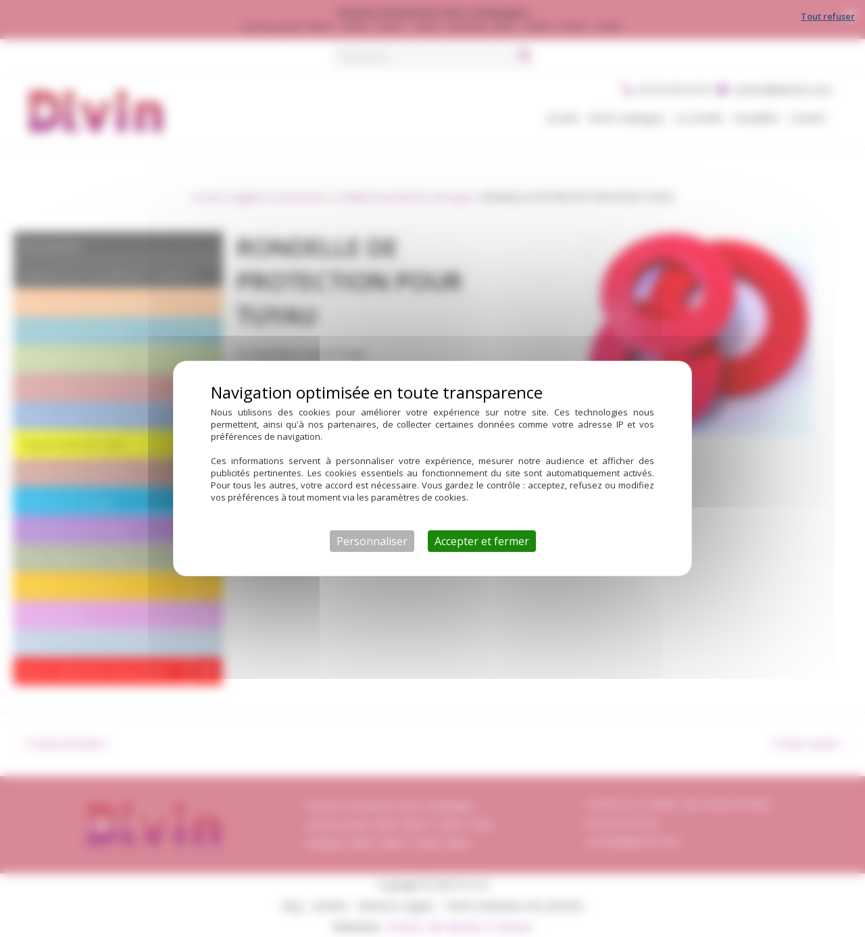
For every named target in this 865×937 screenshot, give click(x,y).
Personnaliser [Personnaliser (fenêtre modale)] (372, 541)
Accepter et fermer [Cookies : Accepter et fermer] (482, 541)
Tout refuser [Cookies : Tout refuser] (828, 16)
